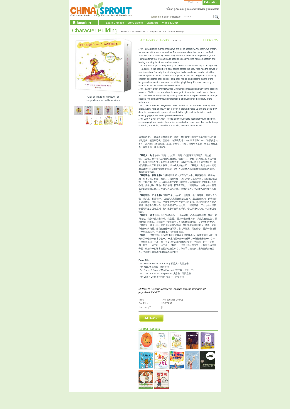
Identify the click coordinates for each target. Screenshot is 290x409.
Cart (171, 9)
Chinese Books (138, 31)
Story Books (135, 22)
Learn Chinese (115, 22)
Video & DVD (170, 22)
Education (211, 2)
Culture (193, 2)
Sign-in (165, 17)
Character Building (174, 31)
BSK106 (177, 40)
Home (124, 31)
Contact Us (213, 9)
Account (180, 9)
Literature (152, 22)
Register (176, 17)
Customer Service (195, 9)
